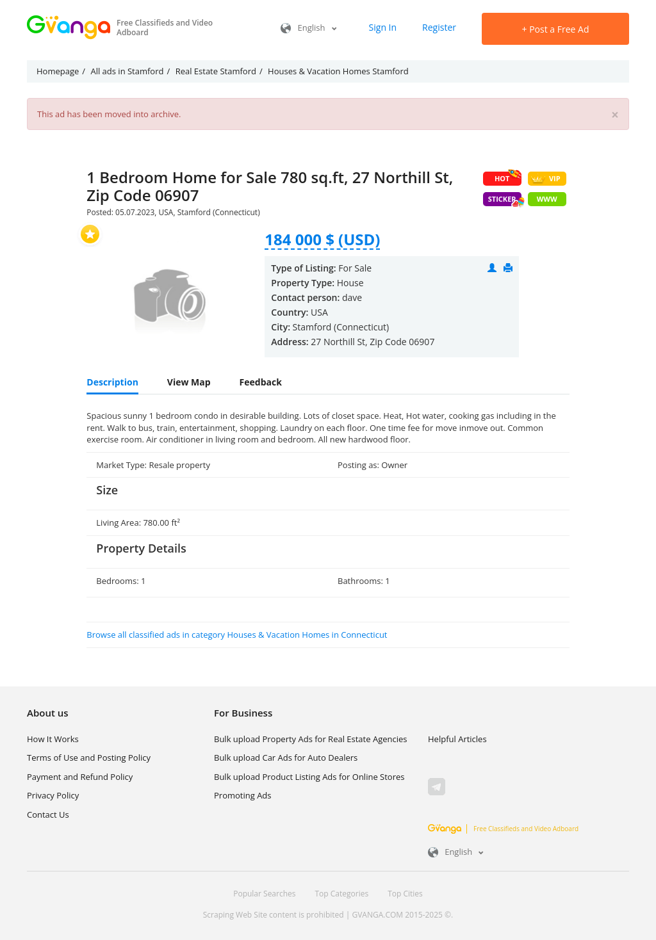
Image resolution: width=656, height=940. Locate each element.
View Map (189, 382)
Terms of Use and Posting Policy (89, 757)
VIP (545, 179)
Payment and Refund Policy (80, 776)
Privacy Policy (53, 795)
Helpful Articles (457, 739)
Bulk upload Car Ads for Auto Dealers (285, 757)
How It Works (53, 739)
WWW (547, 199)
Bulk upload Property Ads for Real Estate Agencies (310, 739)
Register (439, 27)
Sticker (504, 200)
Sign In (383, 27)
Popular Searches (264, 893)
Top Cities (405, 893)
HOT (508, 177)
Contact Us (48, 814)
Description (112, 382)
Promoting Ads (243, 795)
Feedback (261, 382)
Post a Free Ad (555, 29)
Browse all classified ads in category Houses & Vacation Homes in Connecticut (236, 634)
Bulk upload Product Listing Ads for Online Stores (309, 776)
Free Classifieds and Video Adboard (503, 828)
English (308, 27)
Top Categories (342, 893)
